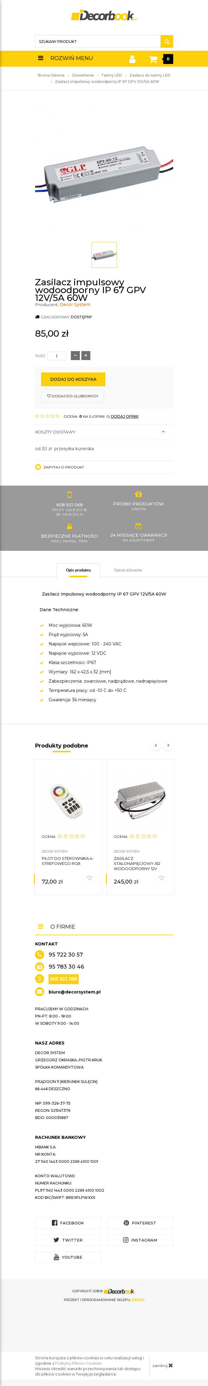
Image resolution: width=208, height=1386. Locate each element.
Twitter (68, 1240)
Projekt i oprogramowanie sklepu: (104, 1300)
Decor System (75, 304)
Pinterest (140, 1223)
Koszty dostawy (100, 432)
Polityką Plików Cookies (78, 1363)
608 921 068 (63, 978)
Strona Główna (51, 75)
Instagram (140, 1240)
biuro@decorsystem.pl (75, 992)
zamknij (162, 1365)
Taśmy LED (111, 75)
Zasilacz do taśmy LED (149, 75)
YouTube (68, 1257)
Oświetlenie (83, 75)
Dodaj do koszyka (73, 379)
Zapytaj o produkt (59, 467)
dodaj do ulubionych (72, 396)
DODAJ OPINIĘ (125, 416)
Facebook (68, 1223)
